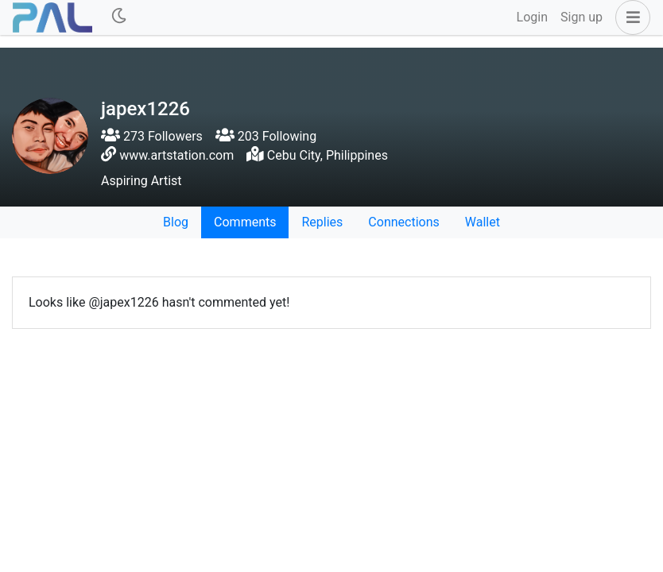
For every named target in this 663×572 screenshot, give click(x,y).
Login (532, 17)
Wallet (482, 222)
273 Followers (152, 136)
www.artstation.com (176, 155)
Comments (245, 222)
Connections (403, 222)
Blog (175, 222)
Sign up (581, 17)
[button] (629, 17)
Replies (322, 222)
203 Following (265, 136)
